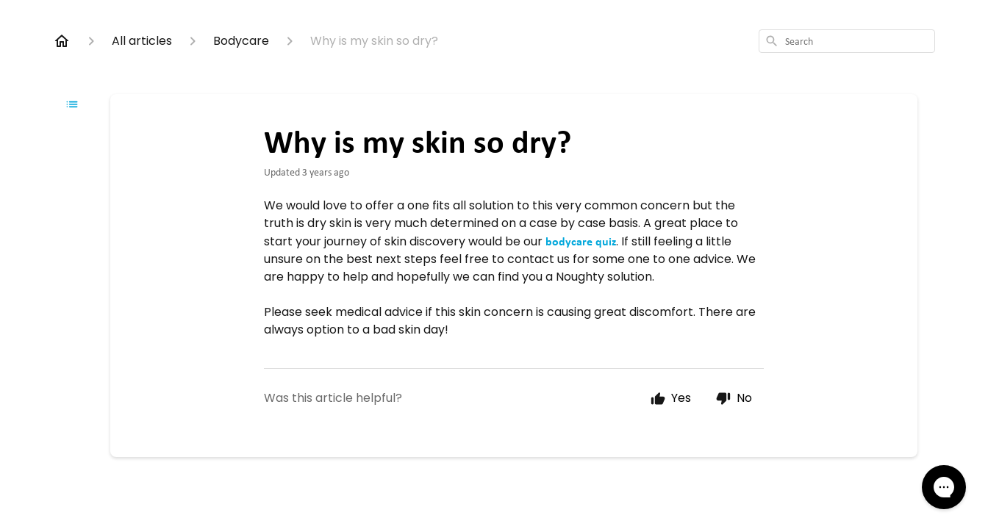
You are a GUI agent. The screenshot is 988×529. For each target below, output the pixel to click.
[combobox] (847, 41)
